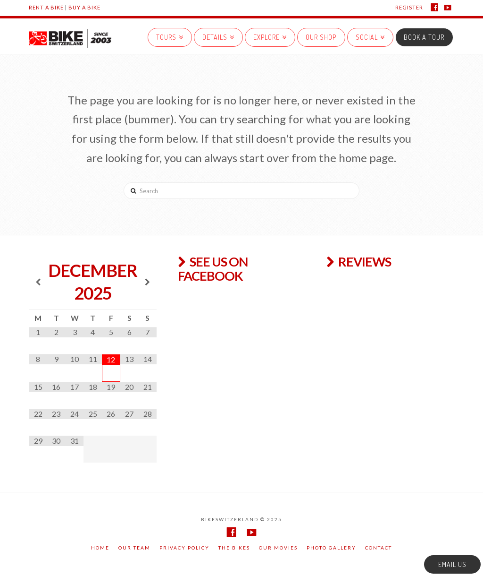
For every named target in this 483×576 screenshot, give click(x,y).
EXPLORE (268, 34)
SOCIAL (368, 34)
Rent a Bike (46, 7)
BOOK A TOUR (424, 37)
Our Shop (321, 37)
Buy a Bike (84, 7)
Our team (134, 547)
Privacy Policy (184, 547)
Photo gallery (331, 547)
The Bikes (234, 547)
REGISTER (409, 7)
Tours (168, 34)
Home (100, 547)
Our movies (278, 547)
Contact (378, 547)
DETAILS (216, 34)
